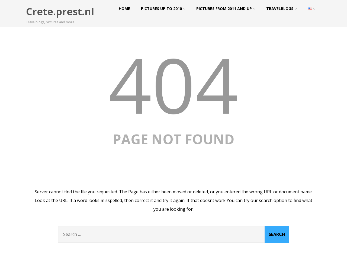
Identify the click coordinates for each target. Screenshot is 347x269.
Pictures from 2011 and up (225, 8)
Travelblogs (281, 8)
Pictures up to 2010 (163, 8)
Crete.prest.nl (60, 11)
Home (124, 8)
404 (173, 84)
